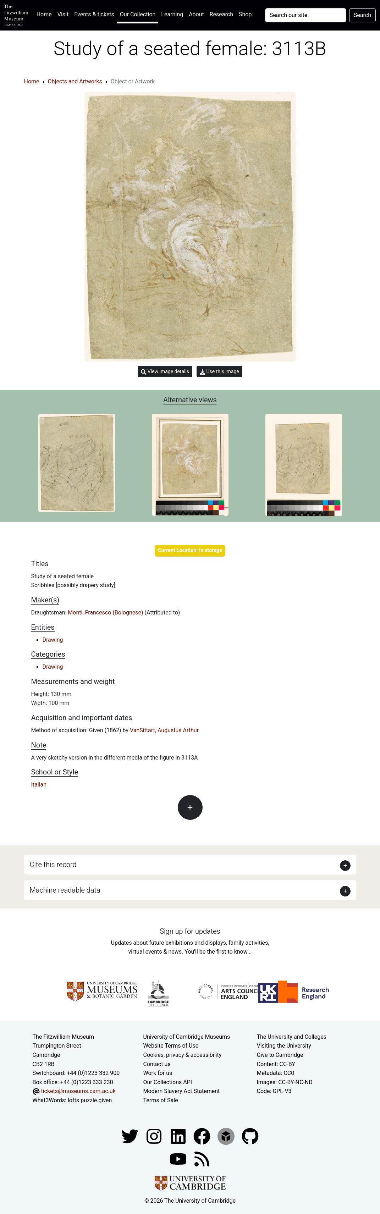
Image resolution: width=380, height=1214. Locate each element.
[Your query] (305, 15)
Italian (39, 784)
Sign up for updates (190, 931)
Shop (245, 14)
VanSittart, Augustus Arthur (164, 730)
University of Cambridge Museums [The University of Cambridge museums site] (186, 1036)
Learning (172, 14)
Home (46, 14)
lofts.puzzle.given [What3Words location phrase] (90, 1100)
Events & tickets (94, 14)
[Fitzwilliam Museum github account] (250, 1135)
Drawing (53, 639)
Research (221, 14)
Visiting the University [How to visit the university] (284, 1045)
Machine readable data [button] (65, 890)
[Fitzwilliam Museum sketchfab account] (227, 1135)
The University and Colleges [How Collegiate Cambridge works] (291, 1036)
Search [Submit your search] (362, 15)
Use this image (219, 372)
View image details (165, 372)
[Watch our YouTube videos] (179, 1158)
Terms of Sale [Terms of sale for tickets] (160, 1100)
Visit (62, 14)
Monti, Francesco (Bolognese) (106, 612)
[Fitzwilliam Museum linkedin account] (203, 1135)
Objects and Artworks (75, 81)
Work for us (157, 1073)
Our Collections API (167, 1082)
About (196, 14)
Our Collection (137, 14)
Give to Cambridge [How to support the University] (280, 1055)
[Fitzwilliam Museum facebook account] (179, 1135)
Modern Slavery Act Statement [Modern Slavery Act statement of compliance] (181, 1091)
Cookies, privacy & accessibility (182, 1055)
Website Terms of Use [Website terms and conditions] (171, 1045)
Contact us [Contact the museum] (157, 1064)
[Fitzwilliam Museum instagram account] (155, 1135)
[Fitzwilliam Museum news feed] (202, 1158)
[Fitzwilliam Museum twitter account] (131, 1135)
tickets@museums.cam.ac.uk (78, 1091)
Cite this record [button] (53, 864)
